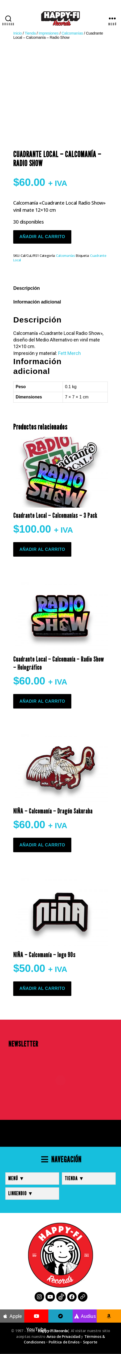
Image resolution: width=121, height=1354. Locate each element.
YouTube (36, 1323)
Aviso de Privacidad (63, 1336)
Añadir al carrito (42, 236)
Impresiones (48, 33)
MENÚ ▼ (16, 1178)
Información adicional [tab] (37, 302)
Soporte (90, 1342)
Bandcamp (60, 1323)
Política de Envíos (64, 1342)
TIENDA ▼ (74, 1178)
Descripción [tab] (26, 288)
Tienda (30, 33)
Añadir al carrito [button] (42, 549)
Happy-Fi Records (53, 1331)
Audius (85, 1316)
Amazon (109, 1323)
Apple (12, 1316)
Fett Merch (69, 353)
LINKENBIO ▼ (20, 1193)
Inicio (17, 33)
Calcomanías (72, 33)
